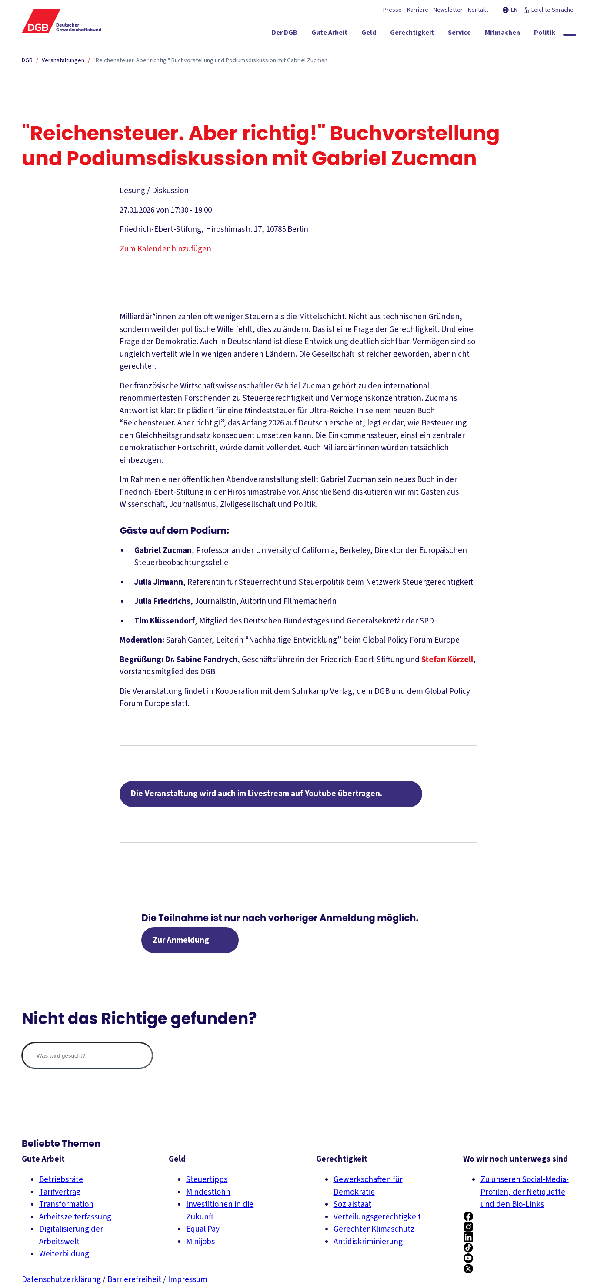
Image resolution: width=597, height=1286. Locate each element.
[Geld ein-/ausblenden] (368, 34)
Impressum (187, 1280)
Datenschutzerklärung (62, 1280)
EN (509, 10)
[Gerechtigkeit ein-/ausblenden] (412, 34)
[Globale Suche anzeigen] (569, 35)
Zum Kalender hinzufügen (165, 249)
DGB (27, 60)
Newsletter (448, 10)
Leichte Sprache (548, 10)
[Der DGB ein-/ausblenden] (284, 34)
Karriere (417, 10)
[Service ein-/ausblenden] (459, 34)
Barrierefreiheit (135, 1280)
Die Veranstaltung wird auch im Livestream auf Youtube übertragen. (256, 793)
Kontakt (478, 10)
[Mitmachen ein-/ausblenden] (502, 34)
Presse (392, 10)
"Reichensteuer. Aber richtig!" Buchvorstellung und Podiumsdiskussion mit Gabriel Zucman (210, 60)
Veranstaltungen (63, 60)
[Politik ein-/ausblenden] (544, 34)
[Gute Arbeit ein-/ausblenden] (329, 34)
